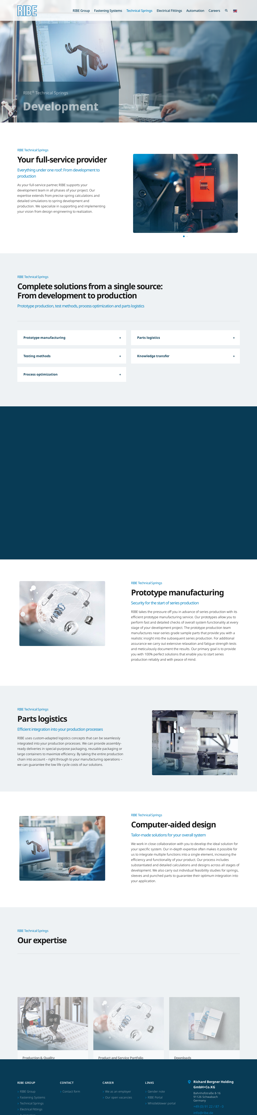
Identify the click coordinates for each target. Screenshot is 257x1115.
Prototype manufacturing (44, 337)
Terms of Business (211, 1104)
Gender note (156, 1044)
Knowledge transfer (153, 356)
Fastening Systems (108, 10)
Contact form (71, 1044)
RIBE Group (81, 10)
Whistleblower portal (161, 1055)
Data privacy (233, 1104)
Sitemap (178, 1104)
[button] (235, 10)
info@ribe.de (203, 1065)
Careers (214, 10)
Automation (195, 10)
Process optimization (40, 374)
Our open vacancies (118, 1050)
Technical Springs (139, 10)
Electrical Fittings (169, 10)
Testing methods (37, 356)
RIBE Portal (155, 1050)
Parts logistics (148, 337)
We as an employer (118, 1044)
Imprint (192, 1104)
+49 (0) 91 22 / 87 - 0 (208, 1058)
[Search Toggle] (226, 10)
